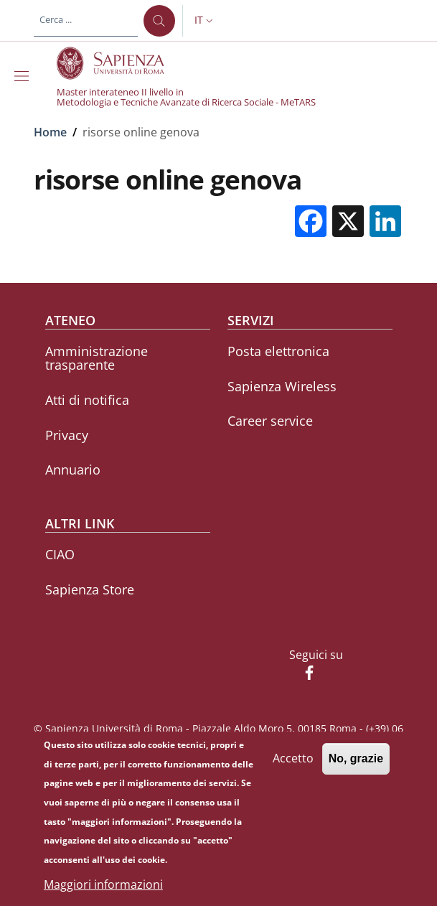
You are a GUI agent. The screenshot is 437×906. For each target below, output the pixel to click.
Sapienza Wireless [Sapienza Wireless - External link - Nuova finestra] (282, 386)
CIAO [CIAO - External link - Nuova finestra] (60, 554)
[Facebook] (303, 674)
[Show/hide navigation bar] (24, 76)
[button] (205, 21)
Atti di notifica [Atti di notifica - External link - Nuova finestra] (87, 399)
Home (50, 132)
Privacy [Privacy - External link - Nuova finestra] (66, 435)
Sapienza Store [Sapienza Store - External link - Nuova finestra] (89, 589)
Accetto (293, 759)
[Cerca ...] (159, 21)
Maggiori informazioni (103, 885)
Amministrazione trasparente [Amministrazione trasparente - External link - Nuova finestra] (96, 357)
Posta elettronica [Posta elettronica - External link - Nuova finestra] (278, 351)
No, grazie (356, 760)
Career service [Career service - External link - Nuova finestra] (270, 420)
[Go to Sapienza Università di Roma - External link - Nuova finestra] (119, 63)
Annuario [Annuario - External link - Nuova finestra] (72, 469)
